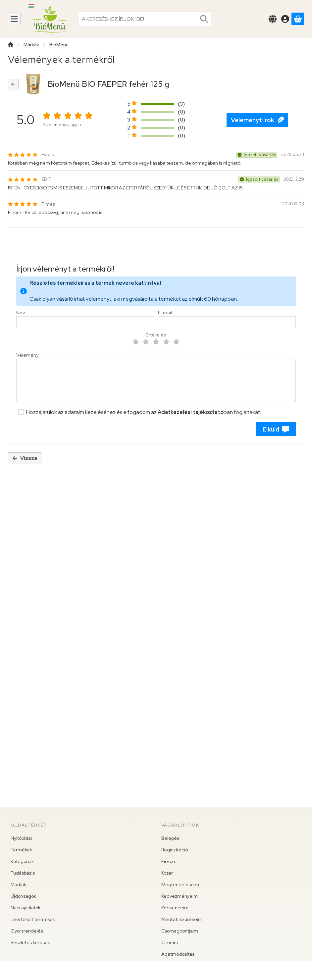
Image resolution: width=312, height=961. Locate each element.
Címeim (169, 942)
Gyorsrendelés (27, 931)
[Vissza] (13, 84)
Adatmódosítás (177, 954)
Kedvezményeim (179, 896)
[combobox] (145, 19)
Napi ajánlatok (25, 908)
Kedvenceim (174, 908)
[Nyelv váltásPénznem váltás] (272, 19)
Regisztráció (174, 850)
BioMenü (59, 45)
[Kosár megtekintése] (297, 19)
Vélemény (27, 355)
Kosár (167, 873)
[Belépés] (285, 19)
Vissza (24, 458)
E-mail (165, 313)
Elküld (276, 429)
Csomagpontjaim (179, 931)
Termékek (21, 850)
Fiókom (169, 861)
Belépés (170, 838)
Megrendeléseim (180, 884)
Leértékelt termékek (33, 919)
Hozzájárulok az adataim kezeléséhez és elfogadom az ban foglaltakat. (143, 412)
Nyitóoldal (21, 838)
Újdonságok (23, 896)
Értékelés (156, 335)
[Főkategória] (10, 45)
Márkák (31, 45)
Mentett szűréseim (181, 919)
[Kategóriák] (14, 19)
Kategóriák (22, 861)
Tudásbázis (23, 873)
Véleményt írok (257, 120)
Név (20, 313)
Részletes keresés (30, 942)
